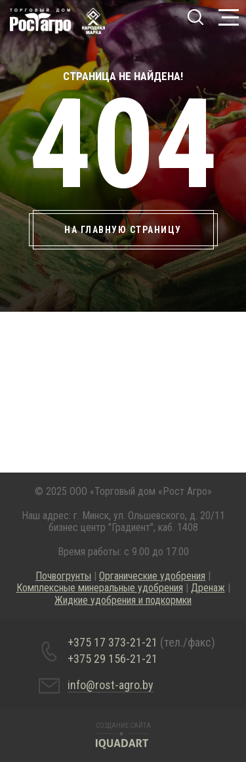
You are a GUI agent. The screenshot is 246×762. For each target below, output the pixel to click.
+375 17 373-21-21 (141, 642)
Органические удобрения (152, 576)
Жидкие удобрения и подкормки (123, 600)
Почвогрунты (63, 576)
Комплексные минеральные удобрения (99, 588)
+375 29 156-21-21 (112, 659)
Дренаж (208, 588)
